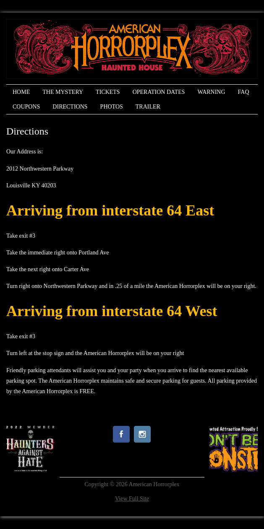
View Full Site (132, 498)
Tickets (108, 92)
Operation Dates (159, 92)
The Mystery (62, 92)
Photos (111, 107)
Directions (69, 107)
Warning (211, 92)
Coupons (26, 107)
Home (21, 92)
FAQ (243, 92)
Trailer (148, 107)
